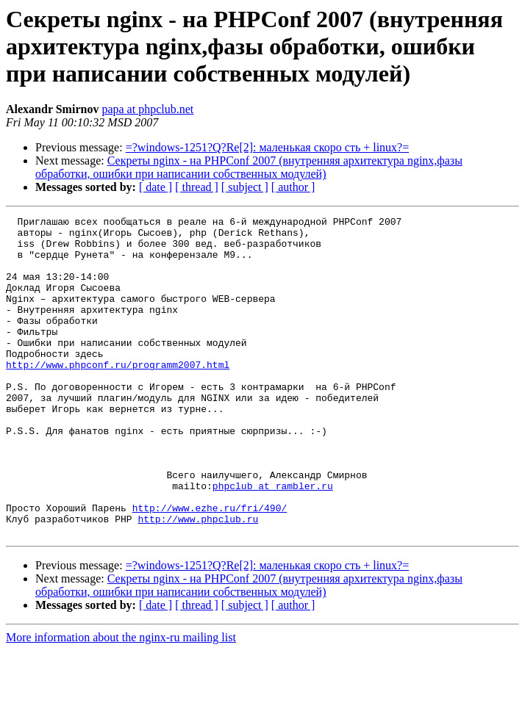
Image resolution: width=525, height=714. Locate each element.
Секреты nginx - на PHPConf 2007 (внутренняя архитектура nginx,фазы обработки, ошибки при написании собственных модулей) (249, 167)
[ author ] (293, 187)
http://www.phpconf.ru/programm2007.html (117, 395)
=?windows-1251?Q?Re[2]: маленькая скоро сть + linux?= (268, 147)
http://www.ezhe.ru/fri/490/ (210, 567)
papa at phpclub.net (147, 109)
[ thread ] (196, 187)
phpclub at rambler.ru (273, 540)
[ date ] (155, 187)
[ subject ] (244, 187)
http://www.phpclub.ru (198, 580)
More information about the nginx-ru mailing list (121, 701)
